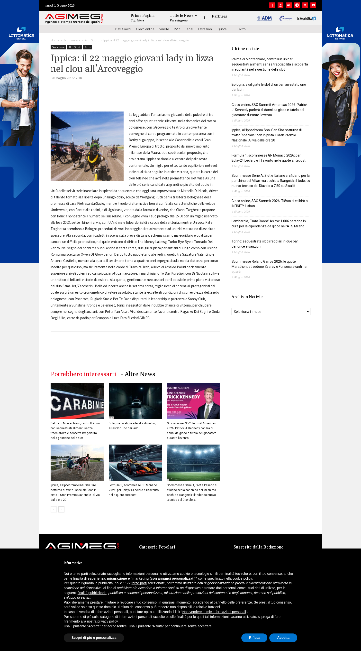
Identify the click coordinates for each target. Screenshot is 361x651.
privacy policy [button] (108, 621)
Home (55, 40)
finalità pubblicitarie (92, 593)
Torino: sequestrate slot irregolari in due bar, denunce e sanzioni (265, 243)
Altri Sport (92, 40)
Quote (222, 29)
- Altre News (138, 374)
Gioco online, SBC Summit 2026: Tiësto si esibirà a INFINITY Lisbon (270, 203)
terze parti (139, 583)
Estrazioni (205, 29)
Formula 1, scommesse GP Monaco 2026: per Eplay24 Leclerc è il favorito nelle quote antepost (134, 490)
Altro (242, 29)
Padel (189, 29)
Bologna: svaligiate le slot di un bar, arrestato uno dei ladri (269, 87)
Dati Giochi (123, 29)
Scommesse (72, 40)
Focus (87, 47)
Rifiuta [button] (254, 638)
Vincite (164, 29)
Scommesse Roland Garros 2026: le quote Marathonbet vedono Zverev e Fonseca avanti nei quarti (269, 267)
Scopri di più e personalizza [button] (94, 638)
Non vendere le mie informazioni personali (214, 612)
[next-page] (61, 509)
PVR (177, 29)
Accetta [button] (283, 638)
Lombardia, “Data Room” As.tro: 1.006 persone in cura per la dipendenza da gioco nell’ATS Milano (269, 223)
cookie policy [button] (242, 578)
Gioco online (145, 29)
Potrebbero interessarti (83, 374)
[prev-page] (54, 509)
